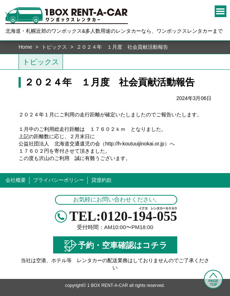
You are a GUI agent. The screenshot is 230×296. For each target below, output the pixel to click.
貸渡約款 (101, 180)
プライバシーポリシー (58, 180)
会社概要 (15, 180)
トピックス (54, 47)
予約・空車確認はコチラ (115, 245)
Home (25, 47)
